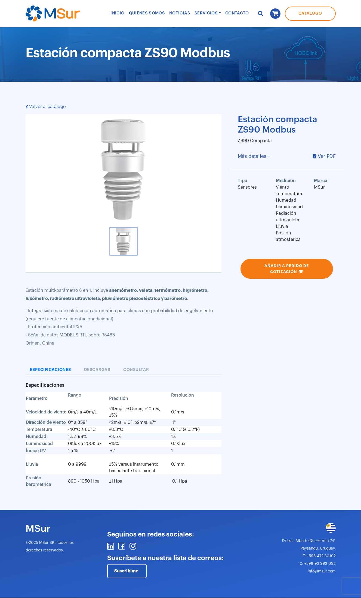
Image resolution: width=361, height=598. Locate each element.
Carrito (275, 13)
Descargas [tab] (97, 370)
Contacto (237, 13)
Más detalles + (254, 156)
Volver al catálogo (46, 107)
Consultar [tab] (136, 370)
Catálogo (310, 13)
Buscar (260, 13)
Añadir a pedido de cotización (286, 269)
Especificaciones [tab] (50, 370)
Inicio (117, 13)
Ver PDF (327, 156)
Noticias (179, 13)
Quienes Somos (147, 13)
